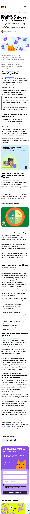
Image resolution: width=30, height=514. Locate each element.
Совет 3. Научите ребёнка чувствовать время (12, 63)
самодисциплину (6, 426)
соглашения (17, 485)
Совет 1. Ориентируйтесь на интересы (11, 57)
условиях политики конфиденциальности (12, 488)
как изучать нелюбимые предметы (12, 339)
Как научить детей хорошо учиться (10, 55)
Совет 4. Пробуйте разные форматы (10, 64)
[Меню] (28, 7)
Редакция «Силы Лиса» (10, 31)
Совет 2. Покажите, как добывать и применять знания (13, 60)
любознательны (9, 77)
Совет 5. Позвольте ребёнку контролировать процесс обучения (13, 67)
